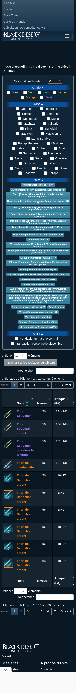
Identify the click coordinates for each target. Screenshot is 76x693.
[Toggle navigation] (67, 36)
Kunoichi (51, 128)
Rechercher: (46, 371)
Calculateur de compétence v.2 (24, 27)
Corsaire (61, 158)
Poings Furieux (28, 143)
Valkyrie (53, 123)
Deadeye (29, 173)
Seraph (53, 173)
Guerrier (26, 108)
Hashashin (55, 153)
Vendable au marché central (39, 338)
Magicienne (53, 133)
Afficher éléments (21, 356)
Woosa (53, 163)
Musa (55, 118)
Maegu (19, 168)
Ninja (28, 128)
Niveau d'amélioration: (29, 81)
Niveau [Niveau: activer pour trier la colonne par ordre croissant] (42, 403)
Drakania (30, 163)
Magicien (26, 133)
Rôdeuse (51, 108)
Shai (62, 148)
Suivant (66, 385)
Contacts (46, 669)
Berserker (53, 113)
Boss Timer (11, 15)
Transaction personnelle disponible (38, 343)
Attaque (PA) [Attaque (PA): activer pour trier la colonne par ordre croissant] (60, 401)
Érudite (42, 168)
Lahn (20, 148)
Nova (18, 158)
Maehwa (29, 123)
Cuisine (8, 9)
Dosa (63, 168)
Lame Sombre (40, 138)
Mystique (57, 143)
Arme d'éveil (38, 66)
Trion (11, 71)
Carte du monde (14, 21)
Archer (41, 148)
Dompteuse (31, 118)
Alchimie (9, 3)
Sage (38, 158)
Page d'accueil (14, 66)
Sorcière (27, 113)
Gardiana (29, 153)
